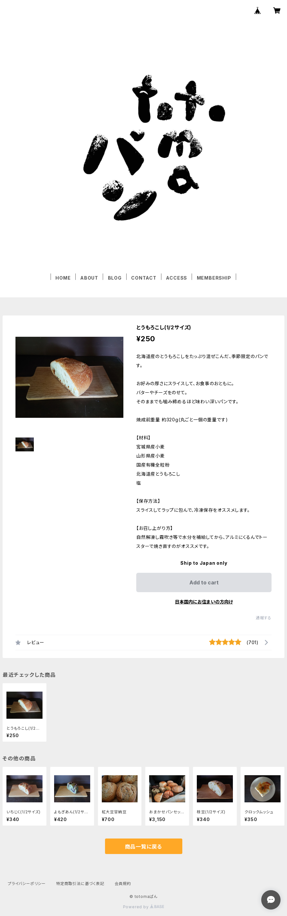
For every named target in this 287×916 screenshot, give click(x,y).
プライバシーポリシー (27, 883)
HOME (63, 278)
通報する (264, 617)
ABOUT (89, 278)
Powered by (143, 906)
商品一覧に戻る (143, 846)
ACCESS (176, 278)
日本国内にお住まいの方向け (204, 601)
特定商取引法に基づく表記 (80, 883)
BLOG (115, 278)
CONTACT (144, 278)
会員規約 (123, 883)
